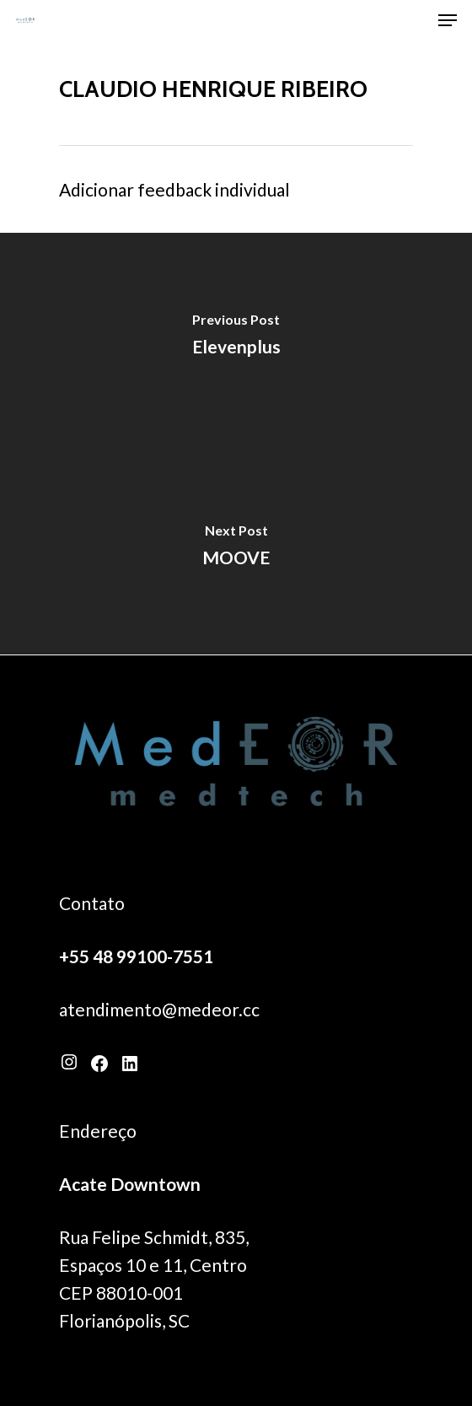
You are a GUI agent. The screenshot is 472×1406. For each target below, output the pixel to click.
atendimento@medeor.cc (159, 1009)
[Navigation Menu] (447, 20)
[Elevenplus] (236, 338)
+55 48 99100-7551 (136, 956)
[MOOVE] (236, 549)
